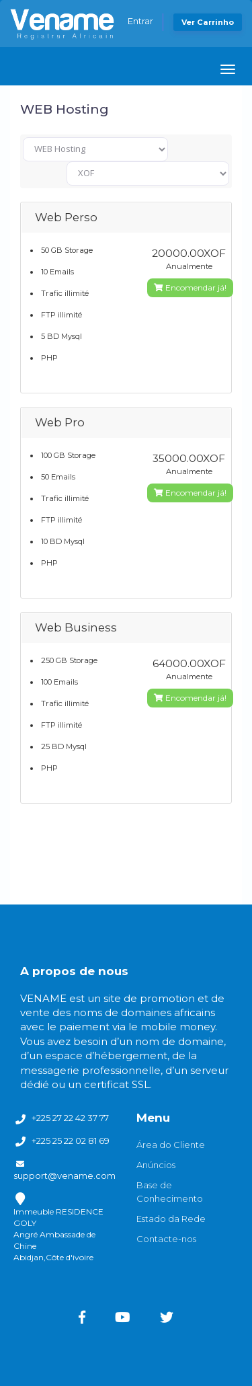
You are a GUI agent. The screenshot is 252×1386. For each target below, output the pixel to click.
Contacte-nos (166, 1238)
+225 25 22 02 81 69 (71, 1140)
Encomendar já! (190, 287)
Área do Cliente (170, 1144)
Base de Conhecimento (169, 1192)
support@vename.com (64, 1175)
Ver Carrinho (207, 22)
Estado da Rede (171, 1218)
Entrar (140, 20)
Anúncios (155, 1164)
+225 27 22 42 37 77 (70, 1117)
